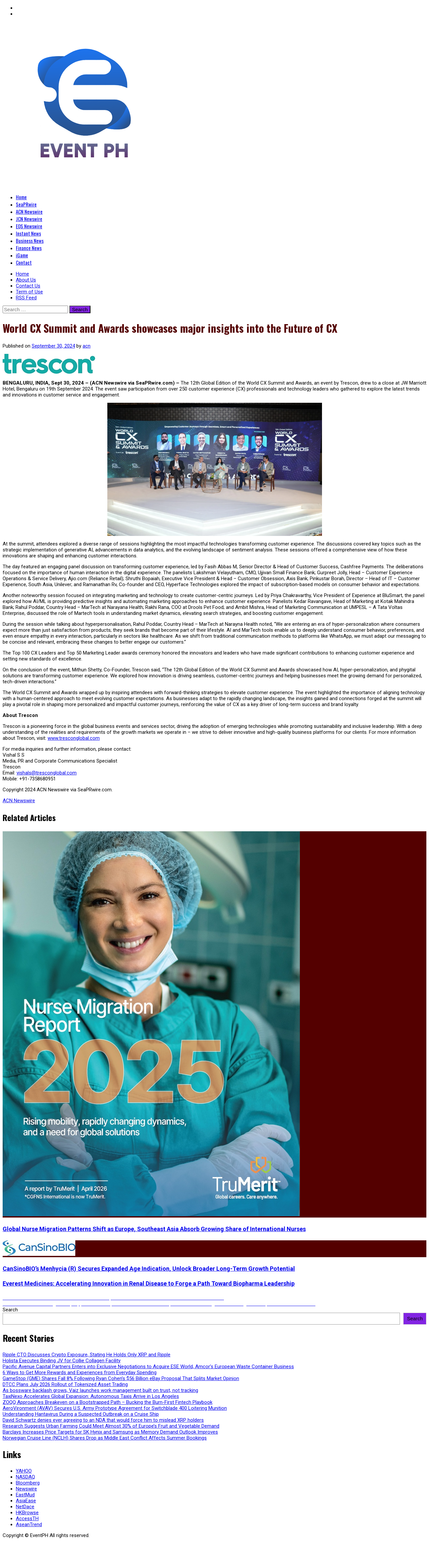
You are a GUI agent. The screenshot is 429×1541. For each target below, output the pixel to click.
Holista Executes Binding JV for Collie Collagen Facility (62, 1361)
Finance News (29, 247)
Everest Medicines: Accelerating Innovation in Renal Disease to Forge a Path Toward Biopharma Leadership (149, 1283)
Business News (30, 240)
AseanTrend (29, 1524)
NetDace (25, 1507)
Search (10, 1310)
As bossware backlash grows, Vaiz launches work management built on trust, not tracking (100, 1390)
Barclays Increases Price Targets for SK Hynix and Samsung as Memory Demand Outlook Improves (110, 1432)
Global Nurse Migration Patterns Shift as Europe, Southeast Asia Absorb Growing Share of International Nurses (154, 1228)
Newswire (26, 1489)
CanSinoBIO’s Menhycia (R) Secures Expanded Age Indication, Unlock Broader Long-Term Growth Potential (149, 1268)
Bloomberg (28, 1483)
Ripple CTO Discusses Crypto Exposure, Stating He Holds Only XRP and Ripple (86, 1355)
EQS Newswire (29, 226)
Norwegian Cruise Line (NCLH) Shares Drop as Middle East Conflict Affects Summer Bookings (105, 1438)
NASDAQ (25, 1477)
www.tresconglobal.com (74, 738)
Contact (24, 262)
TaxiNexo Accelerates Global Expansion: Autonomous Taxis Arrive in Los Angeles (91, 1396)
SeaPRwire (26, 204)
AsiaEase (26, 1501)
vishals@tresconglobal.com (47, 773)
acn (86, 346)
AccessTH (27, 1519)
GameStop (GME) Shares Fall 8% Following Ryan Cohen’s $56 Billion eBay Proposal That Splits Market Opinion (121, 1378)
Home (21, 197)
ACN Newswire (29, 211)
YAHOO (24, 1471)
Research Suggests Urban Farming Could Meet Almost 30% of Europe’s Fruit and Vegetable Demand (111, 1426)
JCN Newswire (29, 218)
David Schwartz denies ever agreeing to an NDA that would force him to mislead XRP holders (103, 1420)
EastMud (25, 1495)
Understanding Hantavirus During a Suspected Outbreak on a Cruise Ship (81, 1414)
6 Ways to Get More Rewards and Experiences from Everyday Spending (80, 1372)
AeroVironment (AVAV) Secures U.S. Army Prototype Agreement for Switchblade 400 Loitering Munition (115, 1408)
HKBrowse (27, 1513)
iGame (22, 255)
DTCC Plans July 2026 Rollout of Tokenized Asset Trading (65, 1384)
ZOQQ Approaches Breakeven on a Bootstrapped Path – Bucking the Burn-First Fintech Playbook (107, 1402)
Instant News (28, 233)
